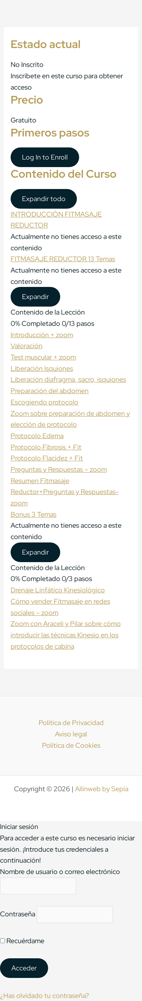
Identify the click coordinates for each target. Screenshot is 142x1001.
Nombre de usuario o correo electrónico (60, 871)
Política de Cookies (71, 745)
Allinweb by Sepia (101, 788)
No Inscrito (27, 64)
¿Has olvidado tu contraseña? (44, 995)
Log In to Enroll (45, 157)
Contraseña (17, 914)
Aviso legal (71, 734)
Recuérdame (22, 940)
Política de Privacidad (71, 722)
